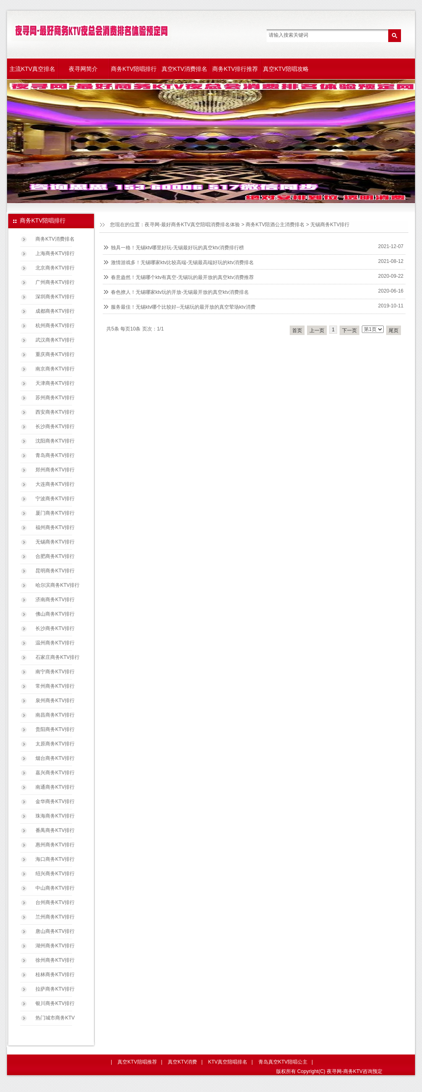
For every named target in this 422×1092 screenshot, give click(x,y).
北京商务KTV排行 (55, 268)
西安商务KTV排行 (55, 412)
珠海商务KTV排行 (55, 816)
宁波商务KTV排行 (55, 498)
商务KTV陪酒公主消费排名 (275, 224)
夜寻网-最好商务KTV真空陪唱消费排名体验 (192, 224)
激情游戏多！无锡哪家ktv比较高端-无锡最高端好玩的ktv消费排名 (182, 262)
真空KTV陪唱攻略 (286, 69)
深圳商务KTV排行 (55, 297)
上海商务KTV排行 (55, 253)
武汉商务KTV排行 (55, 340)
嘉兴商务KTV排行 (55, 773)
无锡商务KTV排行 (329, 224)
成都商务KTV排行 (55, 311)
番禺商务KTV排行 (55, 830)
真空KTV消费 (182, 1062)
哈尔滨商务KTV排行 (57, 585)
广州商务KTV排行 (55, 282)
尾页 (394, 330)
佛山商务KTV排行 (55, 614)
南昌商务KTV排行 (55, 715)
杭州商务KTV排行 (55, 325)
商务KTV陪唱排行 (134, 69)
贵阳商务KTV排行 (55, 729)
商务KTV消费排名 (55, 239)
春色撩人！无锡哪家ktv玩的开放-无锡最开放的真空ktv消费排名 (180, 292)
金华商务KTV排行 (55, 801)
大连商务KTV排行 (55, 484)
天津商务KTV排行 (55, 383)
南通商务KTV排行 (55, 787)
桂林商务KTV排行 (55, 974)
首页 (297, 330)
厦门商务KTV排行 (55, 513)
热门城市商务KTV (55, 1018)
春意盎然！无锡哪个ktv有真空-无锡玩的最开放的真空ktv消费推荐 (182, 277)
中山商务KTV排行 (55, 888)
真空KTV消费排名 (184, 69)
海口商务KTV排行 (55, 859)
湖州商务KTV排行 (55, 946)
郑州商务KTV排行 (55, 470)
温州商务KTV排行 (55, 643)
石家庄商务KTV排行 (57, 657)
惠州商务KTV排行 (55, 845)
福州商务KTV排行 (55, 527)
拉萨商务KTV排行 (55, 989)
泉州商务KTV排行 (55, 700)
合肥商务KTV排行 (55, 556)
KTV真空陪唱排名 (227, 1062)
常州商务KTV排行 (55, 686)
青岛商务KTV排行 (55, 455)
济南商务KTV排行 (55, 599)
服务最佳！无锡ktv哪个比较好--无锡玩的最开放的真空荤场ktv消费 (183, 307)
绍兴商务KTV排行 (55, 873)
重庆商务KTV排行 (55, 354)
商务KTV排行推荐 (235, 69)
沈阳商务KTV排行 (55, 441)
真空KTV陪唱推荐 (137, 1062)
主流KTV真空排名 (32, 69)
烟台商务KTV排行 (55, 758)
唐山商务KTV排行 (55, 931)
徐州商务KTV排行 (55, 960)
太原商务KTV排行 (55, 744)
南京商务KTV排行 (55, 369)
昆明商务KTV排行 (55, 571)
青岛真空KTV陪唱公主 (282, 1062)
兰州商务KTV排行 (55, 917)
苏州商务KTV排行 (55, 398)
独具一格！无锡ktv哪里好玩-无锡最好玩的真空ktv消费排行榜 (177, 248)
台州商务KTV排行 (55, 902)
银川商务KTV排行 (55, 1003)
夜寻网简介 (83, 69)
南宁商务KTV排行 (55, 672)
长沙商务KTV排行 (55, 426)
